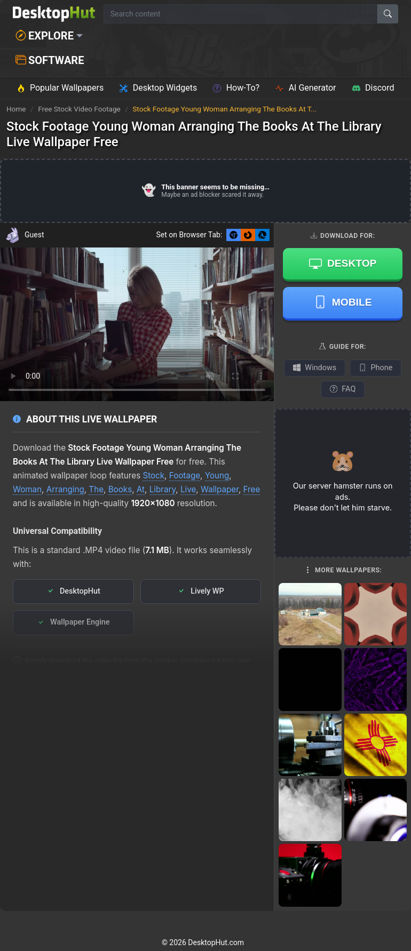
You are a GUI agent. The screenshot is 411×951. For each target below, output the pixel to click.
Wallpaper (220, 489)
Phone (375, 367)
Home (16, 109)
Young (217, 475)
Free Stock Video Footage (80, 109)
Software (49, 60)
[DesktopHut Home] (54, 14)
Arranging (65, 489)
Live (188, 489)
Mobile (343, 301)
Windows (314, 367)
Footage (184, 475)
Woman (27, 489)
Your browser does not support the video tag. (137, 324)
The (96, 489)
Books (120, 489)
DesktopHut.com (216, 942)
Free (251, 489)
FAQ (342, 389)
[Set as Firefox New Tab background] (248, 235)
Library (162, 489)
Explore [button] (44, 35)
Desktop (342, 263)
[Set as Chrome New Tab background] (233, 235)
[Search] (387, 13)
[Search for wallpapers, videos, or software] (241, 13)
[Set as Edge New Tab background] (262, 235)
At (141, 489)
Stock (153, 475)
